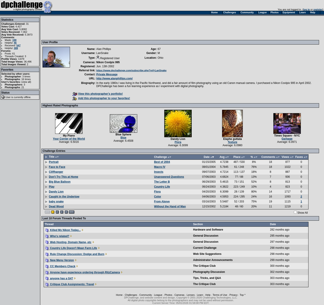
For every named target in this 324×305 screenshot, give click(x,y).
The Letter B (162, 181)
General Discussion (205, 235)
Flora (178, 142)
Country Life (162, 186)
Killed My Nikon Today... (63, 230)
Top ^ (242, 295)
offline (27, 97)
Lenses (191, 295)
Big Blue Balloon (59, 181)
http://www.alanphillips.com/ (114, 78)
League (158, 295)
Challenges (131, 295)
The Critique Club (204, 265)
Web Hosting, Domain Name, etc (68, 242)
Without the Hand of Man (170, 206)
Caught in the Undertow (64, 196)
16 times (26, 79)
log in (306, 9)
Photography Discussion (209, 272)
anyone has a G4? (59, 278)
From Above (162, 201)
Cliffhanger (56, 171)
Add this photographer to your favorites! (101, 98)
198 (14, 40)
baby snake (56, 201)
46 (15, 42)
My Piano (69, 135)
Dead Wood (56, 206)
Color (157, 196)
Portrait (53, 162)
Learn (200, 295)
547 (18, 45)
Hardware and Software (208, 229)
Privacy (234, 295)
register (317, 9)
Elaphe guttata (232, 139)
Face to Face (57, 166)
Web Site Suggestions (207, 254)
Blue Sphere (123, 134)
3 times (26, 76)
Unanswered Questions (169, 176)
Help (208, 295)
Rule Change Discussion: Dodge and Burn (74, 254)
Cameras (179, 295)
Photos (168, 295)
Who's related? (57, 236)
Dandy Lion (178, 139)
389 (16, 48)
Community (145, 295)
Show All (302, 212)
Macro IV (159, 166)
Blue (123, 137)
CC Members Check (60, 266)
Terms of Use (220, 295)
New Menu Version (59, 260)
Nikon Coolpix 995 (108, 62)
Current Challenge (204, 247)
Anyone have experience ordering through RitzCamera (82, 272)
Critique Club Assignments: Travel (69, 284)
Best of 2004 (162, 162)
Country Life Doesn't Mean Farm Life (71, 248)
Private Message (106, 74)
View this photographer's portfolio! (97, 93)
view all (26, 82)
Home (119, 295)
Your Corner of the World (69, 138)
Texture (232, 142)
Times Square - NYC (287, 135)
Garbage (286, 138)
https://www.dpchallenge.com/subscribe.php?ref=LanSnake (131, 70)
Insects (158, 171)
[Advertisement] (124, 28)
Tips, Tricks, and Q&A (207, 278)
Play (51, 186)
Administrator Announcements (213, 260)
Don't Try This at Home (63, 176)
